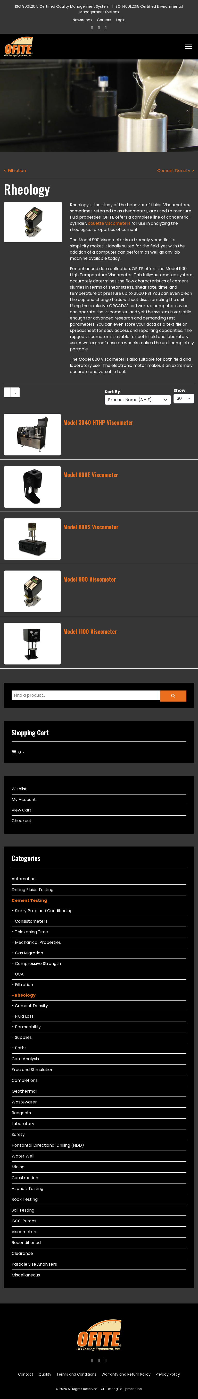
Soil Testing (23, 1210)
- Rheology (24, 995)
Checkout (21, 821)
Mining (18, 1167)
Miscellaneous (26, 1275)
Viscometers (24, 1232)
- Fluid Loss (23, 1016)
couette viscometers (109, 223)
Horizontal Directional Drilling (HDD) (48, 1145)
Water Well (23, 1156)
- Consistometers (29, 921)
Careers (104, 19)
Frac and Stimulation (32, 1070)
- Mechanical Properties (36, 942)
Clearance (22, 1253)
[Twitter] (99, 27)
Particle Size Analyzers (34, 1264)
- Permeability (26, 1027)
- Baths (19, 1048)
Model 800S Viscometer (91, 527)
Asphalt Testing (27, 1188)
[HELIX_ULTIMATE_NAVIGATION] (188, 46)
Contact (25, 1374)
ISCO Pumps (24, 1221)
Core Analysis (25, 1059)
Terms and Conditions (76, 1374)
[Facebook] (92, 27)
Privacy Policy (168, 1374)
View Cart (21, 810)
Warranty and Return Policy (126, 1374)
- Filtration (22, 985)
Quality (44, 1374)
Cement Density (173, 171)
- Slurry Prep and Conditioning (42, 911)
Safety (18, 1134)
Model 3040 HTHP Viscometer (98, 422)
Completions (25, 1080)
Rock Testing (25, 1199)
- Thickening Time (30, 932)
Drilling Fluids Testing (32, 890)
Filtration (17, 171)
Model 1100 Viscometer (90, 631)
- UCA (18, 974)
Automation (24, 879)
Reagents (21, 1113)
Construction (25, 1178)
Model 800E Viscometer (90, 474)
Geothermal (24, 1091)
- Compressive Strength (36, 963)
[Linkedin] (106, 27)
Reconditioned (26, 1243)
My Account (24, 799)
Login (121, 19)
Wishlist (19, 789)
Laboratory (23, 1124)
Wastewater (24, 1102)
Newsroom (82, 19)
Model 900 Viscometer (89, 579)
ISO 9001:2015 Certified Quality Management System (62, 6)
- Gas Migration (27, 953)
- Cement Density (30, 1006)
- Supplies (22, 1037)
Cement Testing (29, 900)
